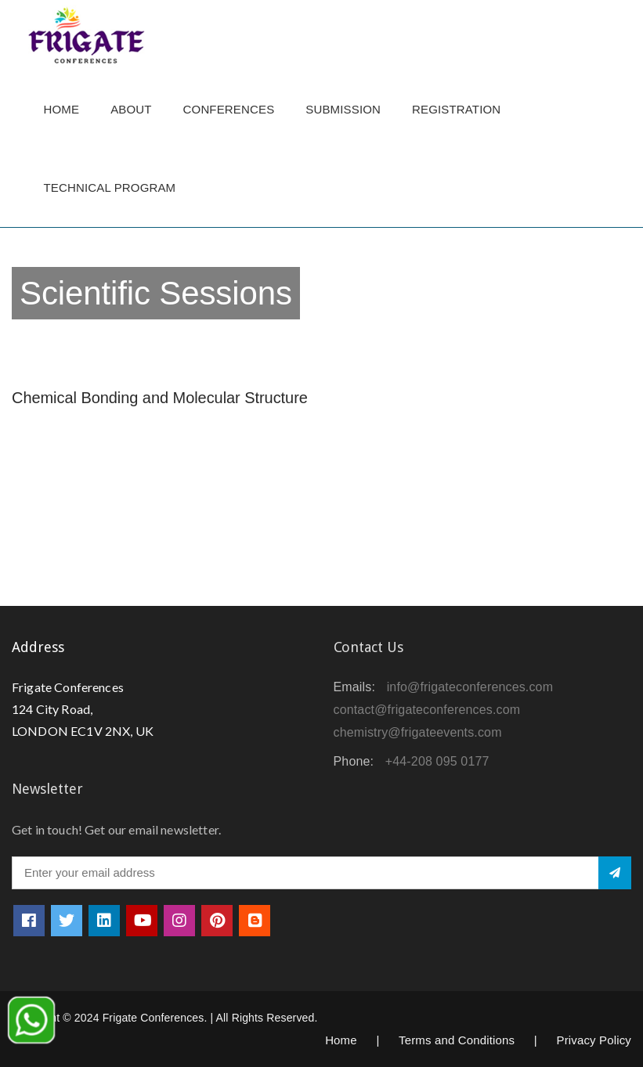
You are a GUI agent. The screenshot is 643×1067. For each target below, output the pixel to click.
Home (62, 109)
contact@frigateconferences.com (427, 709)
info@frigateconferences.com (470, 687)
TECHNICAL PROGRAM (114, 187)
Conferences (229, 109)
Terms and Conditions (457, 1040)
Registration (456, 109)
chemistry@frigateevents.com (418, 732)
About (130, 109)
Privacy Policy (593, 1040)
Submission (343, 109)
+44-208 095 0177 (437, 761)
